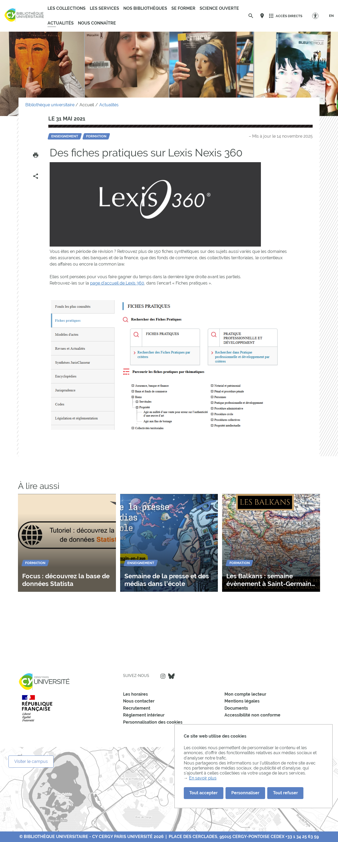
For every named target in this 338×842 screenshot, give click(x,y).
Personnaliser (245, 792)
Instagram (163, 676)
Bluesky (171, 676)
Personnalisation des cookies (152, 722)
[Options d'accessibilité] (318, 15)
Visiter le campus (31, 761)
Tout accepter (203, 792)
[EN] (331, 15)
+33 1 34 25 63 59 (302, 836)
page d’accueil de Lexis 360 (117, 283)
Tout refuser (285, 792)
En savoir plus (203, 778)
